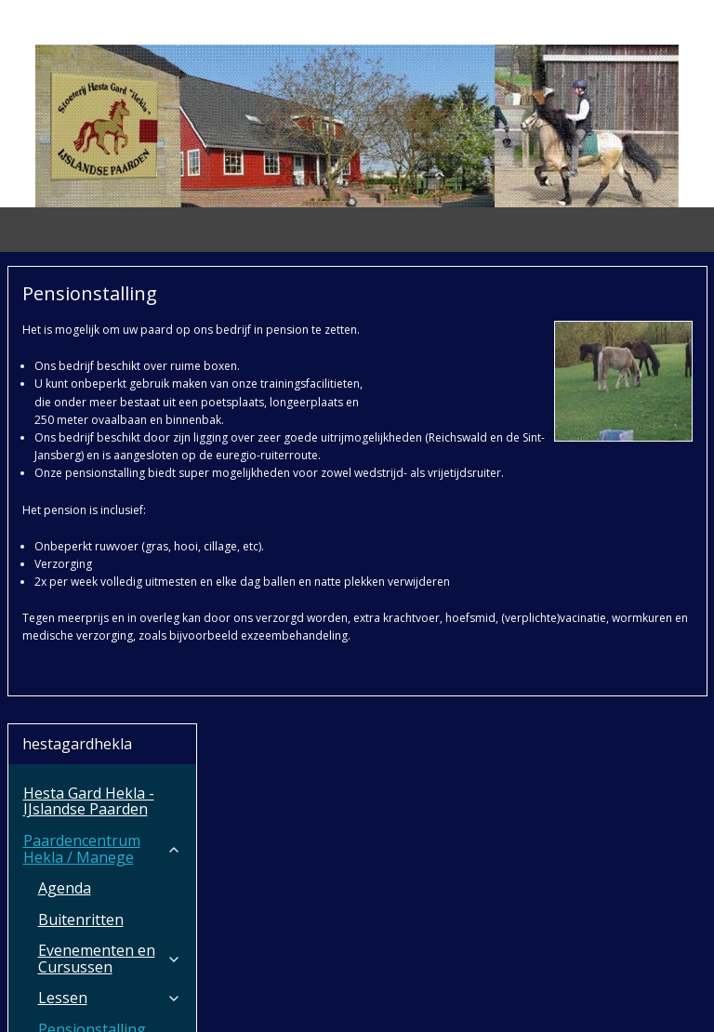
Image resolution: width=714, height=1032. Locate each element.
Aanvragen (61, 919)
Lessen (109, 540)
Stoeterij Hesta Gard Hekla (102, 848)
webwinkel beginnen (401, 998)
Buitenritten (81, 461)
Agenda (64, 429)
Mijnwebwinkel (563, 998)
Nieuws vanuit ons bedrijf (102, 610)
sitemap (291, 998)
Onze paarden (109, 650)
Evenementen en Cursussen (109, 500)
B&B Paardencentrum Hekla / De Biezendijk (102, 753)
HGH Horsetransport (102, 689)
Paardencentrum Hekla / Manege (102, 390)
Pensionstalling (92, 571)
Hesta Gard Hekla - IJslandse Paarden (88, 343)
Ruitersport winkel (87, 809)
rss (330, 998)
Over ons (102, 888)
